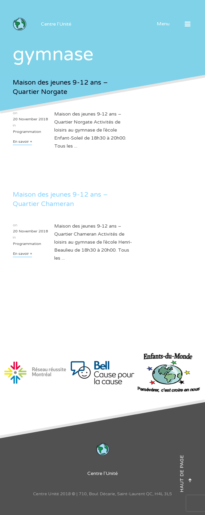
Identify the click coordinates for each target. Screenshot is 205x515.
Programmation (27, 131)
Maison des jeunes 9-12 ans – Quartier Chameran (60, 199)
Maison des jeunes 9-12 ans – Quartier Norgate (60, 87)
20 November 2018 (30, 119)
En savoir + (22, 141)
